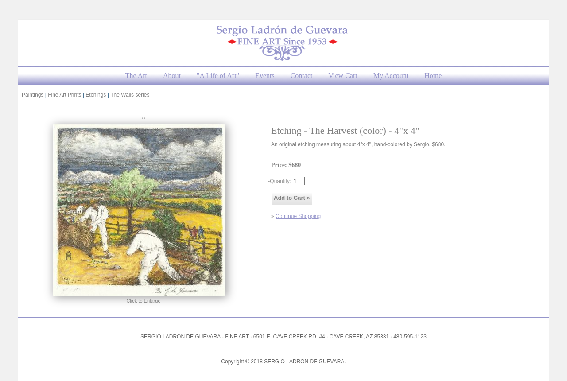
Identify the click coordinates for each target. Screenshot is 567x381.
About (172, 75)
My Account (391, 75)
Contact (302, 75)
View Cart (342, 75)
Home (433, 75)
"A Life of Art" (218, 75)
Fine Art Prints (64, 95)
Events (265, 75)
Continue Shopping (298, 216)
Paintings (32, 95)
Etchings (95, 95)
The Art (136, 75)
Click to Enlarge (143, 300)
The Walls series (129, 95)
